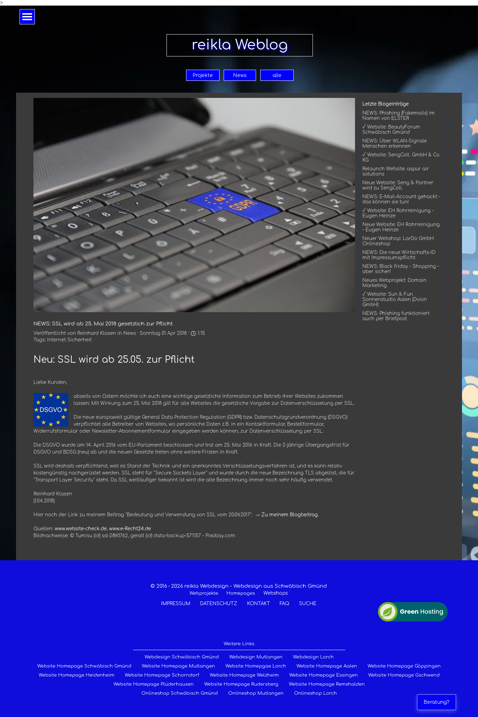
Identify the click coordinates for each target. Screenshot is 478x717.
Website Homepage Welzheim (244, 675)
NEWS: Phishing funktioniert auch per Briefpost (396, 316)
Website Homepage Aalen (326, 666)
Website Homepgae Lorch (255, 666)
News (239, 75)
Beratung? (436, 702)
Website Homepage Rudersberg (241, 684)
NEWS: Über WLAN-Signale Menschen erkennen (394, 143)
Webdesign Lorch (313, 657)
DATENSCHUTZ (218, 603)
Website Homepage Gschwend (404, 675)
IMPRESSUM (175, 603)
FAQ (284, 603)
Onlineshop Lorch (315, 693)
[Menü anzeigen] (27, 16)
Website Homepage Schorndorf (162, 675)
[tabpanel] (238, 594)
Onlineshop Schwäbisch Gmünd (179, 693)
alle (277, 75)
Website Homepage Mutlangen (178, 666)
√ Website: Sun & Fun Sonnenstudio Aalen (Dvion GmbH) (394, 299)
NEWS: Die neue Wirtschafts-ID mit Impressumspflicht (398, 255)
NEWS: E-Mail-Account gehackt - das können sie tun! (401, 199)
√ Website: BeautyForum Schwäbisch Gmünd (391, 129)
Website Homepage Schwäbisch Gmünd (84, 666)
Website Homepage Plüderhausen (154, 684)
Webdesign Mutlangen (256, 657)
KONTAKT (258, 603)
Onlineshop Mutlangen (256, 693)
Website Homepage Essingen (323, 675)
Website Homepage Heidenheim (76, 675)
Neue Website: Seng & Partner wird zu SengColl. (397, 185)
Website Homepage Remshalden (327, 684)
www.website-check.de (81, 528)
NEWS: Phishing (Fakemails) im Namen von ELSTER (398, 115)
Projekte (203, 75)
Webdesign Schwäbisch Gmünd (182, 657)
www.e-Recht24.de (130, 528)
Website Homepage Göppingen (404, 666)
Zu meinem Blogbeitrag (289, 514)
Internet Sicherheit (69, 339)
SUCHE (307, 603)
